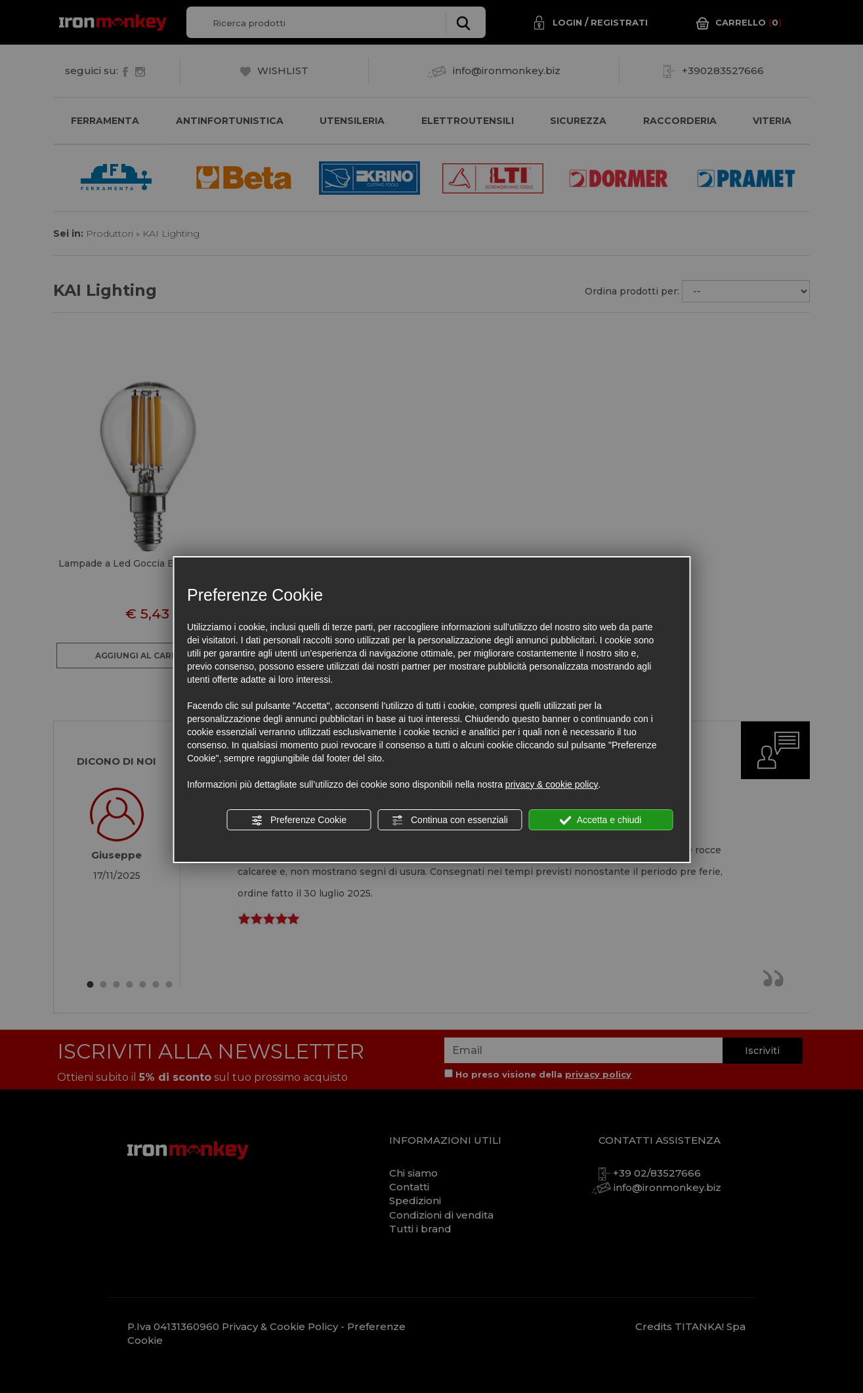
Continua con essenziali (449, 820)
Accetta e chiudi (601, 820)
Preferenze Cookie (299, 820)
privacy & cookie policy (552, 784)
